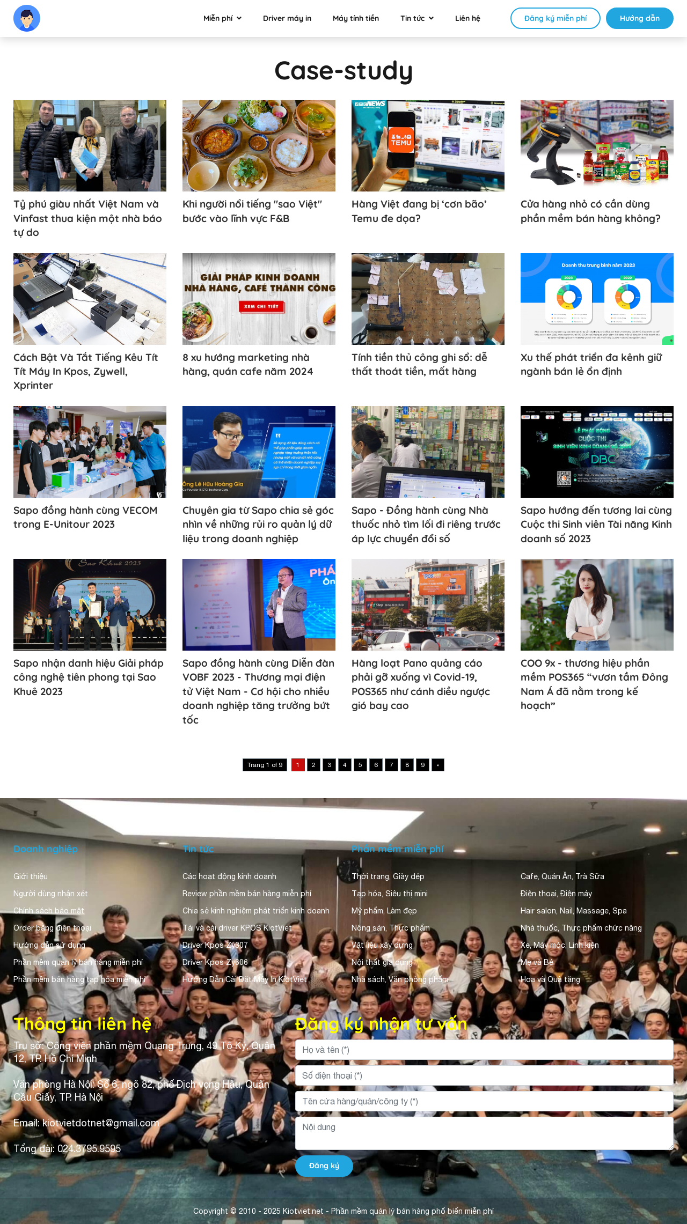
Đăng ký (324, 1165)
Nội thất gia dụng (382, 962)
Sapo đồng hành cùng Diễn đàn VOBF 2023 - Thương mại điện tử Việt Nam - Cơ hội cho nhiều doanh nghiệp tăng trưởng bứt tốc (258, 691)
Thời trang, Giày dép (388, 876)
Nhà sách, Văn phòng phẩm (400, 979)
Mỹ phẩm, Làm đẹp (384, 910)
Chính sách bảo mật (48, 910)
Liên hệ (467, 18)
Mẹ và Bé (537, 962)
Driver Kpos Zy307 (215, 945)
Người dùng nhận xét (50, 893)
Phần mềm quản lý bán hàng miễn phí (78, 962)
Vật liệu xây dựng (382, 945)
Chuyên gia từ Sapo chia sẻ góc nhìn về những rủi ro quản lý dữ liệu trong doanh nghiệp (258, 524)
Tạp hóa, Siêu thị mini (390, 893)
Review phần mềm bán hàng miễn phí (246, 893)
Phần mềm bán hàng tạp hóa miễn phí (79, 979)
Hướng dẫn (640, 18)
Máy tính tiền (356, 18)
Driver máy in (287, 18)
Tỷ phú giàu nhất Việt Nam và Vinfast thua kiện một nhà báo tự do (87, 218)
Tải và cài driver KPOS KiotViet (237, 928)
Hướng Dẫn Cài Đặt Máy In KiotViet (244, 979)
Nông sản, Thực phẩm (391, 928)
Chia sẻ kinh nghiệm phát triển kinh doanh (256, 910)
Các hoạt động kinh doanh (229, 876)
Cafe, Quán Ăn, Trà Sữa (562, 876)
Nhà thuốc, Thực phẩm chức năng (581, 928)
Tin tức (412, 18)
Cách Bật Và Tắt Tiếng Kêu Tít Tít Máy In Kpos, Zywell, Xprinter (85, 371)
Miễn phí (217, 18)
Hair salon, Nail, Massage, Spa (574, 910)
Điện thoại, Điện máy (556, 893)
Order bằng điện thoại (52, 928)
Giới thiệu (30, 876)
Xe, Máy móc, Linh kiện (560, 945)
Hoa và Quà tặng (550, 979)
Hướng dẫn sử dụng (49, 945)
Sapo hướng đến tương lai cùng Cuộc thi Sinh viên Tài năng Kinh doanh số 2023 (596, 524)
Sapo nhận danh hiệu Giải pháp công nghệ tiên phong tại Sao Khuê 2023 (88, 677)
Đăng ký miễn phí (555, 18)
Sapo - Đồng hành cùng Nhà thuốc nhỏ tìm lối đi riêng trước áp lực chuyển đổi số (426, 524)
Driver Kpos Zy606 (215, 962)
